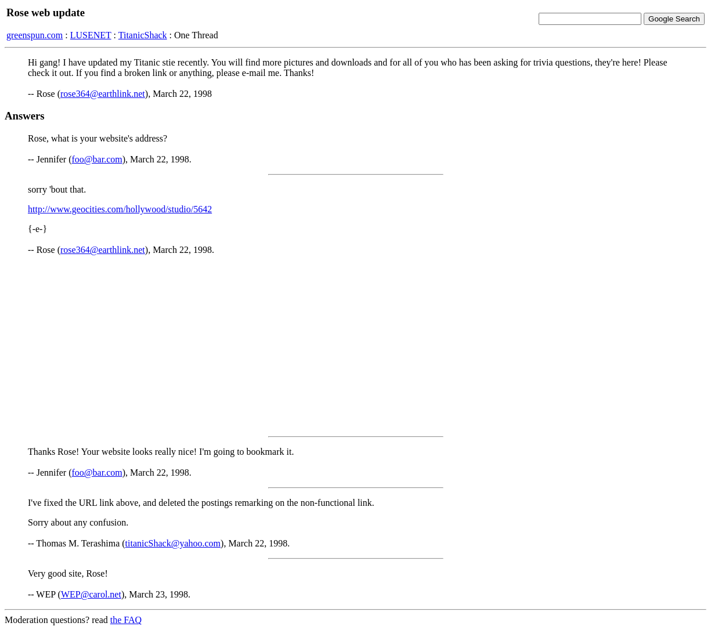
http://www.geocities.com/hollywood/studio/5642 (120, 209)
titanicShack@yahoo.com (173, 543)
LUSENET (90, 35)
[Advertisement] (356, 346)
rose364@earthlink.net (102, 94)
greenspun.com (34, 35)
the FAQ (126, 620)
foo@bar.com (97, 159)
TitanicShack (142, 35)
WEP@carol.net (91, 594)
